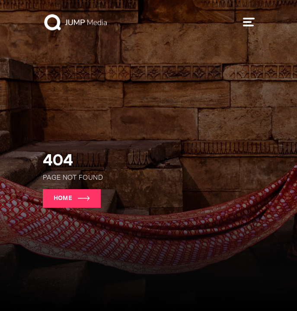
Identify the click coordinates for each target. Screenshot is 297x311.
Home (72, 198)
